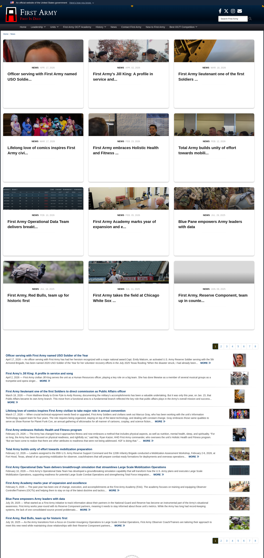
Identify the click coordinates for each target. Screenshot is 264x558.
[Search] (233, 19)
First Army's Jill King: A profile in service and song (39, 305)
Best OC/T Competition (183, 28)
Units (54, 28)
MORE (205, 295)
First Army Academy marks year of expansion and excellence (46, 415)
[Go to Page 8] (255, 278)
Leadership (38, 28)
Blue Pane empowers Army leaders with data (35, 430)
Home (23, 28)
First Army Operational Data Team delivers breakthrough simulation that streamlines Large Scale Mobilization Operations (86, 399)
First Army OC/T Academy (77, 28)
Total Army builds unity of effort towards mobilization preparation (49, 381)
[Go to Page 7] (250, 278)
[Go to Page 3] (227, 278)
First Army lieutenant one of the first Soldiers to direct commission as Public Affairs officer (66, 323)
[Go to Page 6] (244, 278)
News (114, 28)
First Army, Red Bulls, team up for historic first (36, 450)
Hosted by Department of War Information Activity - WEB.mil (109, 548)
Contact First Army (131, 28)
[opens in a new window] (239, 10)
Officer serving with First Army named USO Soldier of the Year (47, 287)
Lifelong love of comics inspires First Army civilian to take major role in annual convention (65, 342)
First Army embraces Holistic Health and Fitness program (44, 362)
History (101, 28)
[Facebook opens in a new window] (220, 10)
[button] (82, 3)
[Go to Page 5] (238, 278)
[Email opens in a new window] (209, 515)
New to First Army (155, 28)
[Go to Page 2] (221, 278)
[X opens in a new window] (226, 10)
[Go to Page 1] (215, 278)
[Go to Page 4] (232, 278)
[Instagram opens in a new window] (233, 10)
